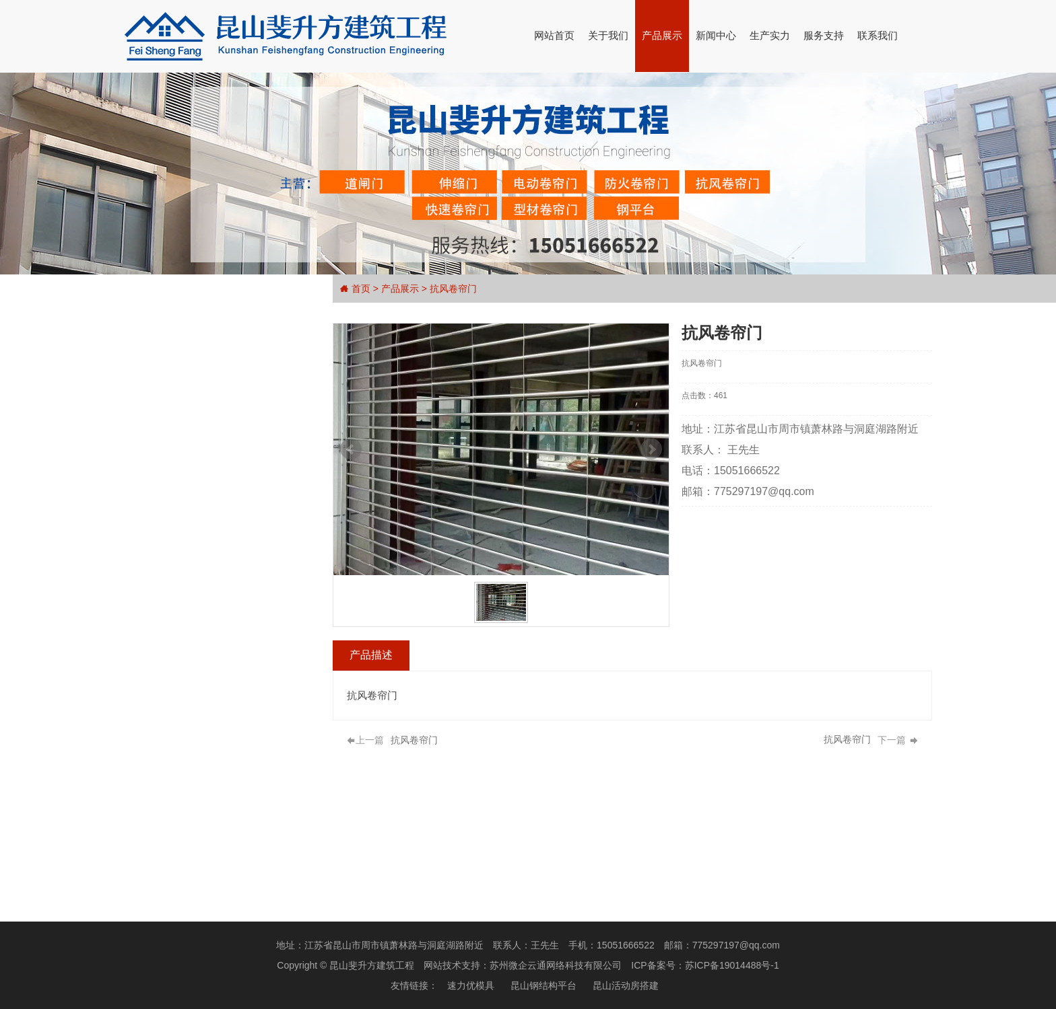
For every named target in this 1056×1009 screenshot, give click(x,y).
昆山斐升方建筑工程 (371, 965)
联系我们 (877, 35)
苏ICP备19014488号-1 (732, 965)
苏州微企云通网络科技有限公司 (556, 965)
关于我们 (608, 35)
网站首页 (554, 35)
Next (658, 449)
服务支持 (823, 35)
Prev (357, 449)
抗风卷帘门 (453, 288)
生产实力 (770, 35)
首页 (361, 288)
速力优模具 (470, 985)
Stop (513, 589)
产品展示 (662, 35)
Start (502, 589)
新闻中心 (716, 35)
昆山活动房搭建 (626, 985)
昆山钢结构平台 (543, 985)
